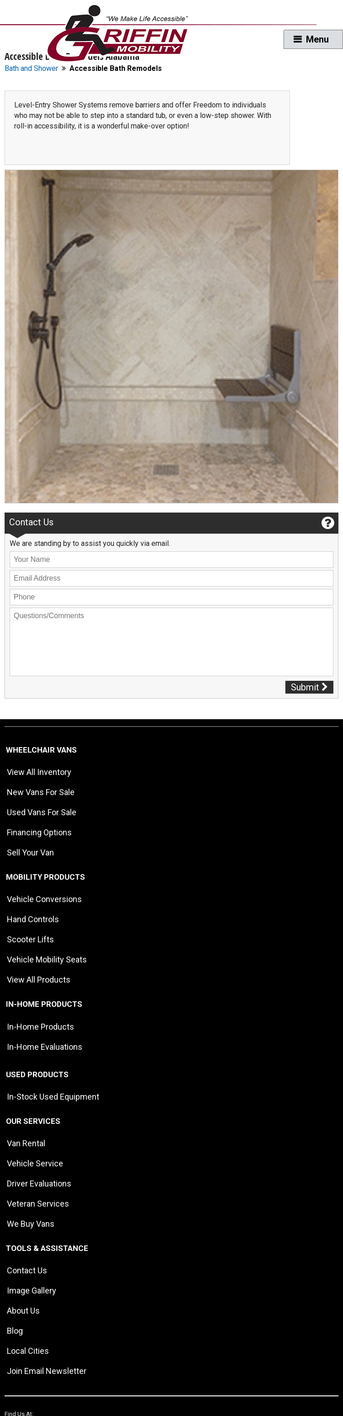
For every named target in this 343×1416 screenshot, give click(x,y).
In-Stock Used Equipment (53, 1096)
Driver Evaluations (39, 1183)
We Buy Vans (30, 1224)
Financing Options (39, 832)
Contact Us (27, 1270)
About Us (23, 1310)
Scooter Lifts (30, 939)
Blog (15, 1331)
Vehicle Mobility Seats (47, 959)
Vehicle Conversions (44, 899)
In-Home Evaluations (44, 1047)
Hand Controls (33, 919)
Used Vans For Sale (41, 812)
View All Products (38, 979)
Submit (309, 687)
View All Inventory (39, 772)
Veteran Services (38, 1203)
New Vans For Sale (41, 792)
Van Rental (26, 1143)
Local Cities (28, 1351)
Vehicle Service (35, 1163)
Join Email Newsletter (46, 1371)
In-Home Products (40, 1026)
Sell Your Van (30, 852)
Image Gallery (31, 1290)
